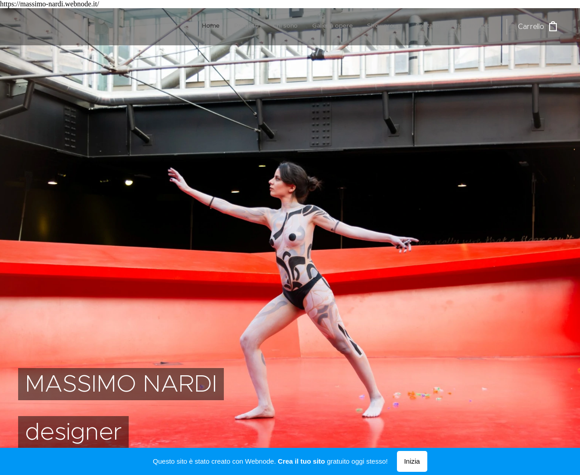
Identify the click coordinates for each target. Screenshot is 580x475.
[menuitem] (406, 26)
